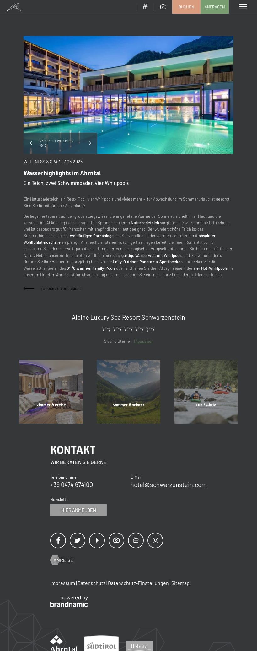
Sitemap (180, 583)
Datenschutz (92, 583)
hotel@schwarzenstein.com (169, 484)
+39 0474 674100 (71, 484)
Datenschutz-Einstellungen (139, 583)
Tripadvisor (143, 341)
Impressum (63, 583)
